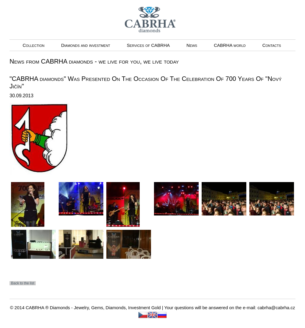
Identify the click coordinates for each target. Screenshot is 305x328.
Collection (33, 45)
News (191, 45)
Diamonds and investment (85, 45)
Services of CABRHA (148, 45)
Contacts (271, 45)
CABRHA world (230, 45)
